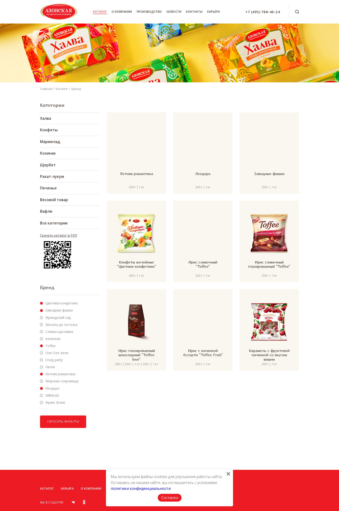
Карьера (213, 12)
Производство (149, 12)
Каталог (100, 12)
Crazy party (54, 360)
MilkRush (52, 395)
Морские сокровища (61, 381)
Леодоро (52, 388)
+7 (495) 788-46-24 (262, 11)
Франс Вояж (55, 402)
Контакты (194, 12)
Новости (174, 12)
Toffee (50, 345)
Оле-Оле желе (57, 353)
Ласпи (50, 367)
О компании (122, 12)
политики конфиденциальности (141, 488)
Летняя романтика (60, 374)
